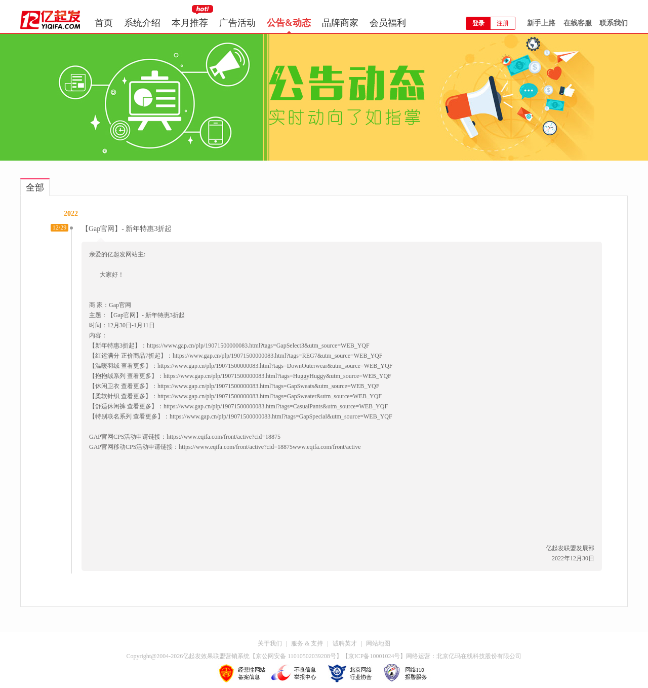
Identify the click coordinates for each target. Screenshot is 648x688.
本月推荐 (190, 23)
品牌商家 (340, 23)
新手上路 (541, 23)
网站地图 (378, 643)
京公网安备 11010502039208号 (296, 656)
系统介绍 (142, 23)
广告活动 (237, 23)
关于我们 (270, 643)
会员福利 (388, 23)
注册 (503, 23)
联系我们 (613, 23)
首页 (104, 23)
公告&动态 (289, 23)
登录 (478, 23)
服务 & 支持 (307, 643)
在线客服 (577, 23)
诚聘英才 (345, 643)
